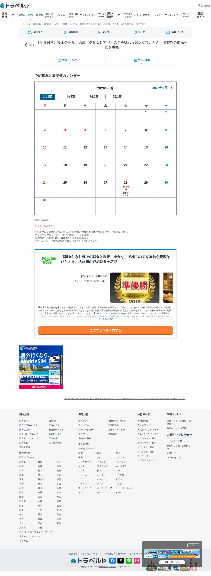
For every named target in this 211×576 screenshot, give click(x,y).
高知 (59, 512)
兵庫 (59, 499)
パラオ (119, 468)
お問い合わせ (173, 451)
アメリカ (82, 473)
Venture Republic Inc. (107, 565)
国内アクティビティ (28, 436)
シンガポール (84, 459)
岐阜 (59, 490)
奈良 (40, 499)
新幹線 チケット (49, 15)
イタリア (101, 477)
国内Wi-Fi (53, 436)
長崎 (59, 517)
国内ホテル (54, 423)
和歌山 (22, 499)
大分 (21, 521)
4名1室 (93, 94)
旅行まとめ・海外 (146, 449)
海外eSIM (112, 432)
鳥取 (40, 503)
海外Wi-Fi (83, 432)
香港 (118, 451)
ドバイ (119, 490)
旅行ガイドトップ (146, 458)
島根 (21, 508)
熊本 (40, 521)
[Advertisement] (98, 365)
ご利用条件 (109, 552)
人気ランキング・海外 (148, 432)
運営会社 (73, 552)
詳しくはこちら (172, 562)
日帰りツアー (55, 419)
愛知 (21, 490)
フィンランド (84, 486)
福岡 (21, 517)
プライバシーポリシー (90, 552)
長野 (21, 481)
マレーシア (121, 459)
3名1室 (70, 94)
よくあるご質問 (174, 439)
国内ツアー (24, 419)
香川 (59, 508)
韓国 (80, 451)
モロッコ (101, 490)
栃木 (40, 468)
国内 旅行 (4, 15)
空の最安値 (24, 445)
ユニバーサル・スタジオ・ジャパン (36, 530)
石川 (21, 486)
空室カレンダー (68, 59)
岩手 (59, 459)
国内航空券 (24, 427)
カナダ (100, 473)
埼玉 (40, 473)
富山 (59, 481)
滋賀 (21, 495)
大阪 (59, 495)
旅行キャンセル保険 (176, 426)
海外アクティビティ (117, 427)
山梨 (59, 477)
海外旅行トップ (85, 446)
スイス (100, 481)
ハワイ (81, 468)
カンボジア (121, 464)
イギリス (120, 473)
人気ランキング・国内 (148, 427)
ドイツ (119, 477)
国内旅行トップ (26, 455)
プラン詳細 (142, 59)
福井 (40, 486)
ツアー (13, 15)
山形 (59, 464)
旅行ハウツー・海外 (147, 440)
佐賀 (40, 517)
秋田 (21, 464)
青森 (40, 459)
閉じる (194, 545)
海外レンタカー (85, 427)
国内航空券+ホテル (28, 423)
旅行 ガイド (200, 15)
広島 (59, 503)
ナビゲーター (144, 454)
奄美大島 (23, 539)
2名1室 (47, 94)
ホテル (30, 15)
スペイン (82, 481)
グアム (100, 468)
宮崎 (59, 521)
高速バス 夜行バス (73, 15)
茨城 (59, 468)
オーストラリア (104, 486)
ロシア (119, 481)
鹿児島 (22, 525)
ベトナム (120, 455)
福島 (21, 468)
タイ (99, 455)
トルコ (81, 490)
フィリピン (102, 459)
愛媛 (40, 512)
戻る (30, 45)
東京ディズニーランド (29, 534)
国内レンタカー (56, 432)
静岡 (59, 486)
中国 (80, 455)
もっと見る (103, 317)
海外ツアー (83, 419)
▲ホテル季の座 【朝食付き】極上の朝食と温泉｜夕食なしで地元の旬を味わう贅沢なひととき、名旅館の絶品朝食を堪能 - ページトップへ (124, 396)
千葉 (59, 473)
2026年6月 (162, 86)
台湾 (99, 451)
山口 (40, 508)
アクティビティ (88, 15)
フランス (82, 477)
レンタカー (61, 15)
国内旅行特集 (55, 440)
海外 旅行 (110, 15)
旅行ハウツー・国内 (147, 436)
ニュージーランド (124, 486)
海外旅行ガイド (145, 423)
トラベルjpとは (174, 455)
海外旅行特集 (84, 436)
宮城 (40, 464)
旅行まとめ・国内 (146, 445)
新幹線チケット (56, 427)
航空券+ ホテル (128, 15)
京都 (40, 495)
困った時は (204, 5)
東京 (21, 477)
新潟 (40, 481)
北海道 (22, 459)
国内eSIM (23, 440)
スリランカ (102, 464)
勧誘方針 (122, 552)
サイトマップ (135, 552)
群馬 (21, 473)
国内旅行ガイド (145, 419)
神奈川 (41, 477)
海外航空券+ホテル (117, 419)
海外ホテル (83, 423)
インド (81, 464)
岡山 (21, 503)
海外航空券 (113, 423)
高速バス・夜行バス (28, 432)
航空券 (22, 15)
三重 (40, 490)
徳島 (21, 512)
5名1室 (117, 94)
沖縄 (40, 525)
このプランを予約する (105, 328)
